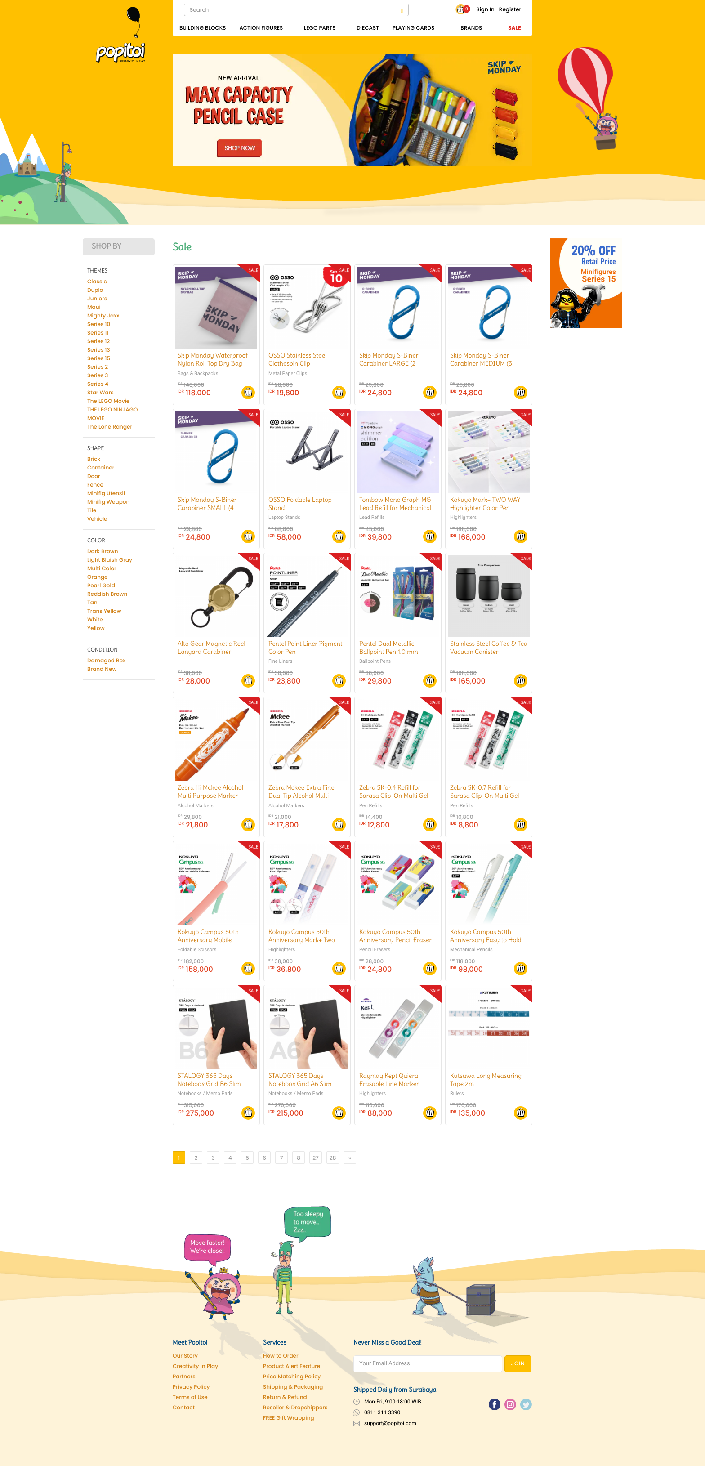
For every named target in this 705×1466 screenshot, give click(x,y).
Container (100, 468)
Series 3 (97, 376)
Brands (471, 28)
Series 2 (97, 367)
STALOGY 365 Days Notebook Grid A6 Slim (300, 1080)
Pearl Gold (101, 586)
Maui (94, 307)
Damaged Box (106, 661)
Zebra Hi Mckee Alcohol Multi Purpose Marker (210, 791)
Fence (95, 485)
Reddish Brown (107, 594)
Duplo (95, 290)
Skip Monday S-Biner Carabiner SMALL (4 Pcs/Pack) (207, 508)
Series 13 (98, 350)
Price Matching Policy (292, 1377)
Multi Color (101, 568)
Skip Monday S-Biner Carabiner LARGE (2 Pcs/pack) (388, 363)
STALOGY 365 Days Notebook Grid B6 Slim (209, 1080)
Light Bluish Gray (109, 560)
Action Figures (261, 28)
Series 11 (98, 333)
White (95, 620)
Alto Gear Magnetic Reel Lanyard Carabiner (211, 647)
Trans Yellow (104, 611)
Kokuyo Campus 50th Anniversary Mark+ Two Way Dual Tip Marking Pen (305, 940)
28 (333, 1158)
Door (93, 476)
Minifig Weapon (108, 502)
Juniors (97, 299)
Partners (184, 1377)
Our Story (185, 1356)
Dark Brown (102, 551)
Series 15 (98, 358)
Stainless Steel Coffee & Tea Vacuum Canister (488, 647)
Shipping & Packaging (293, 1387)
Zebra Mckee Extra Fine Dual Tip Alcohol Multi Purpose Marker (301, 795)
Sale (514, 28)
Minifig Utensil (106, 493)
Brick (93, 459)
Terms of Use (190, 1397)
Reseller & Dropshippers (295, 1408)
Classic (97, 282)
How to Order (281, 1356)
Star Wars (100, 393)
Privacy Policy (191, 1387)
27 (315, 1158)
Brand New (101, 669)
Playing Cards (413, 28)
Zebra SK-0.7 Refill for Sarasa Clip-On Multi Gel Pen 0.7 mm (484, 795)
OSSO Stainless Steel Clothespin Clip (297, 359)
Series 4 (97, 384)
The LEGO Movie (108, 401)
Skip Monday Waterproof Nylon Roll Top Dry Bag (213, 359)
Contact (184, 1408)
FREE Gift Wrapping (288, 1418)
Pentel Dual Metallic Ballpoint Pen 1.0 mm (388, 647)
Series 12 (98, 341)
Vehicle (97, 519)
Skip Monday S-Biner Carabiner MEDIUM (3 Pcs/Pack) (481, 363)
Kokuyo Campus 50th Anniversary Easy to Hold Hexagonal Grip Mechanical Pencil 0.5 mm (486, 944)
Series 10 (98, 324)
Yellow (96, 628)
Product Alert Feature (291, 1366)
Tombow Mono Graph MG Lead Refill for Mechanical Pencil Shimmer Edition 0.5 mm (396, 512)
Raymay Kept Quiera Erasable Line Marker (389, 1080)
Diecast (368, 28)
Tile (92, 510)
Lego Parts (320, 28)
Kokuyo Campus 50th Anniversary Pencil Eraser (395, 936)
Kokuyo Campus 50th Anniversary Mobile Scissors (208, 940)
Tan (92, 603)
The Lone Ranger (109, 427)
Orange (97, 577)
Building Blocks (202, 28)
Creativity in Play (195, 1366)
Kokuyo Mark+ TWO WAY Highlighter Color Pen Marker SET (485, 508)
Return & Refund (285, 1397)
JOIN (518, 1364)
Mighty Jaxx (103, 316)
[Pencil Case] (352, 110)
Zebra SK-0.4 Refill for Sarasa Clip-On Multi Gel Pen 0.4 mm (393, 795)
